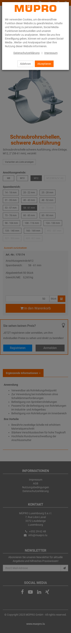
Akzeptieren (44, 63)
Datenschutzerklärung (26, 52)
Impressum (51, 52)
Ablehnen (25, 63)
